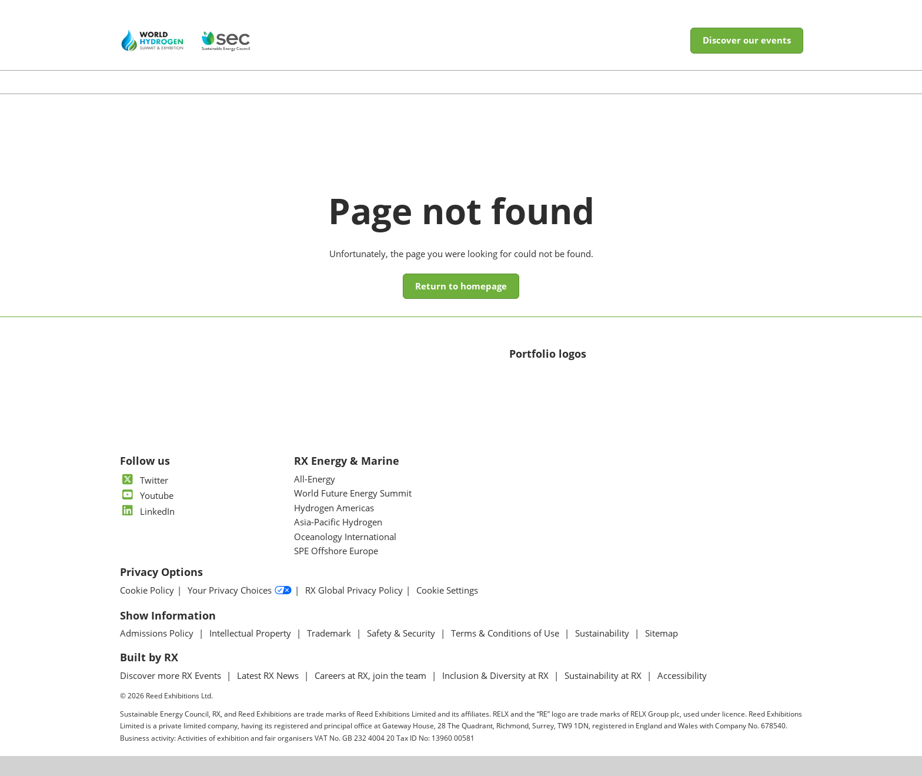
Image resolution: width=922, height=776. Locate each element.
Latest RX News (269, 675)
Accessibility (682, 675)
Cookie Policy (147, 590)
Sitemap (661, 633)
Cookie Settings (447, 590)
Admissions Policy (158, 633)
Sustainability (603, 633)
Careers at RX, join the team (372, 675)
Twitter (144, 480)
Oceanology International (345, 536)
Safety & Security (402, 633)
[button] (746, 41)
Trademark (330, 633)
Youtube (146, 495)
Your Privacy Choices (240, 591)
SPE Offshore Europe (336, 551)
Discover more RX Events (171, 675)
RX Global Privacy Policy (354, 590)
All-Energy (314, 479)
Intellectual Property (251, 633)
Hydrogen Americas (334, 508)
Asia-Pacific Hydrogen (338, 522)
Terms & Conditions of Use (506, 633)
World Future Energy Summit (353, 493)
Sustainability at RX (604, 675)
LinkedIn (147, 511)
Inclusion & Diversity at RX (496, 675)
